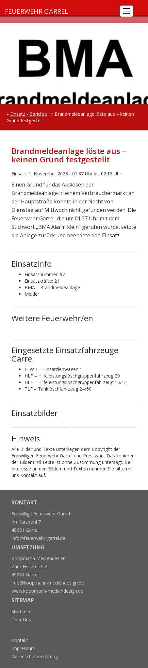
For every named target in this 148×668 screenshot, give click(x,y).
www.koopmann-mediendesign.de (47, 591)
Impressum (23, 648)
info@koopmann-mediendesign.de (47, 583)
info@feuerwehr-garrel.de (38, 538)
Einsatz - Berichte (29, 114)
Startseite (21, 611)
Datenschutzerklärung (34, 656)
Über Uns (21, 619)
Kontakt (19, 640)
